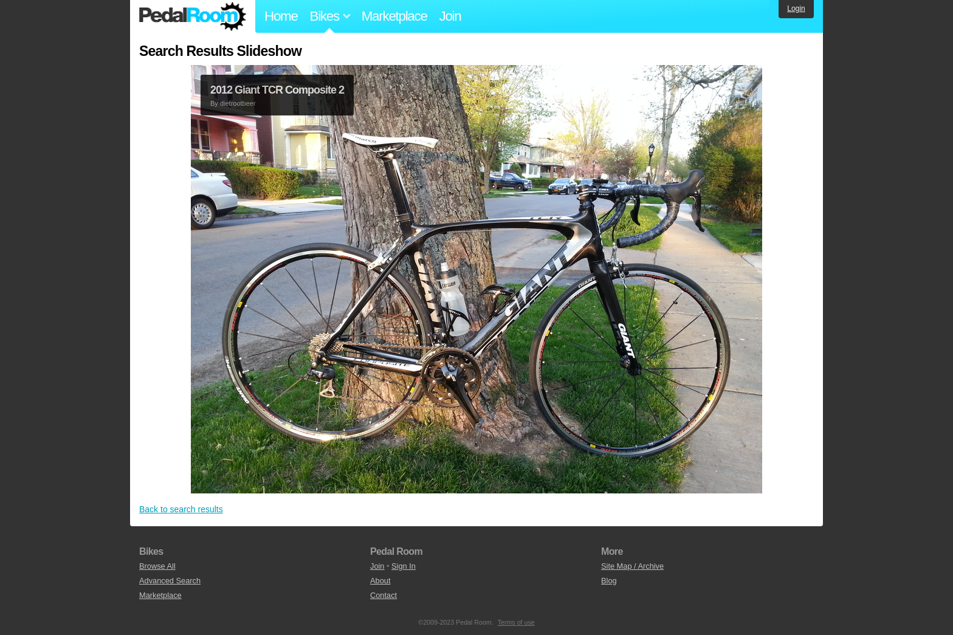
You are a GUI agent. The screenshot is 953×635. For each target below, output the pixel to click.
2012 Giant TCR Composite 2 (277, 90)
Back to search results (181, 509)
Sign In (403, 566)
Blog (609, 580)
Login (796, 8)
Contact (383, 595)
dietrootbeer (238, 103)
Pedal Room (192, 16)
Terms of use (516, 622)
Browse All (157, 566)
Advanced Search (170, 580)
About (380, 580)
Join (450, 16)
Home (281, 16)
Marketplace (394, 16)
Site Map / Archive (632, 566)
